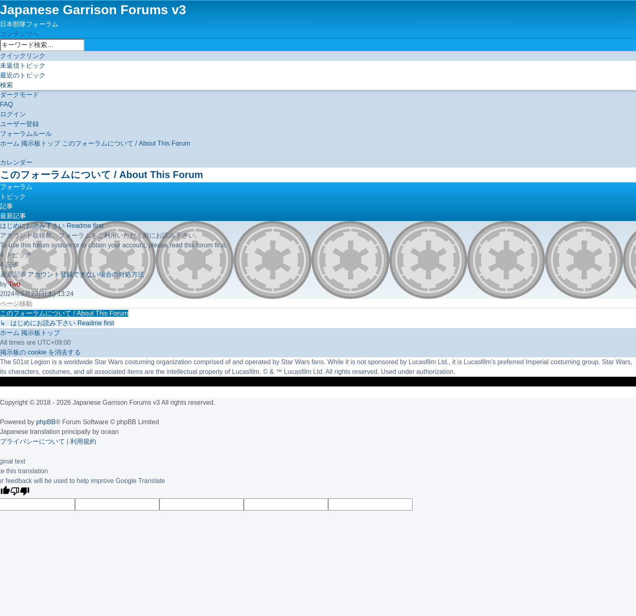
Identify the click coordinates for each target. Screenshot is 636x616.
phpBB (46, 422)
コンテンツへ (19, 33)
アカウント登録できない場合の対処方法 (86, 274)
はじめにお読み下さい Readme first (51, 225)
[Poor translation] (20, 492)
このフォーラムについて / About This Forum (101, 174)
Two (14, 284)
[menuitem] (22, 65)
